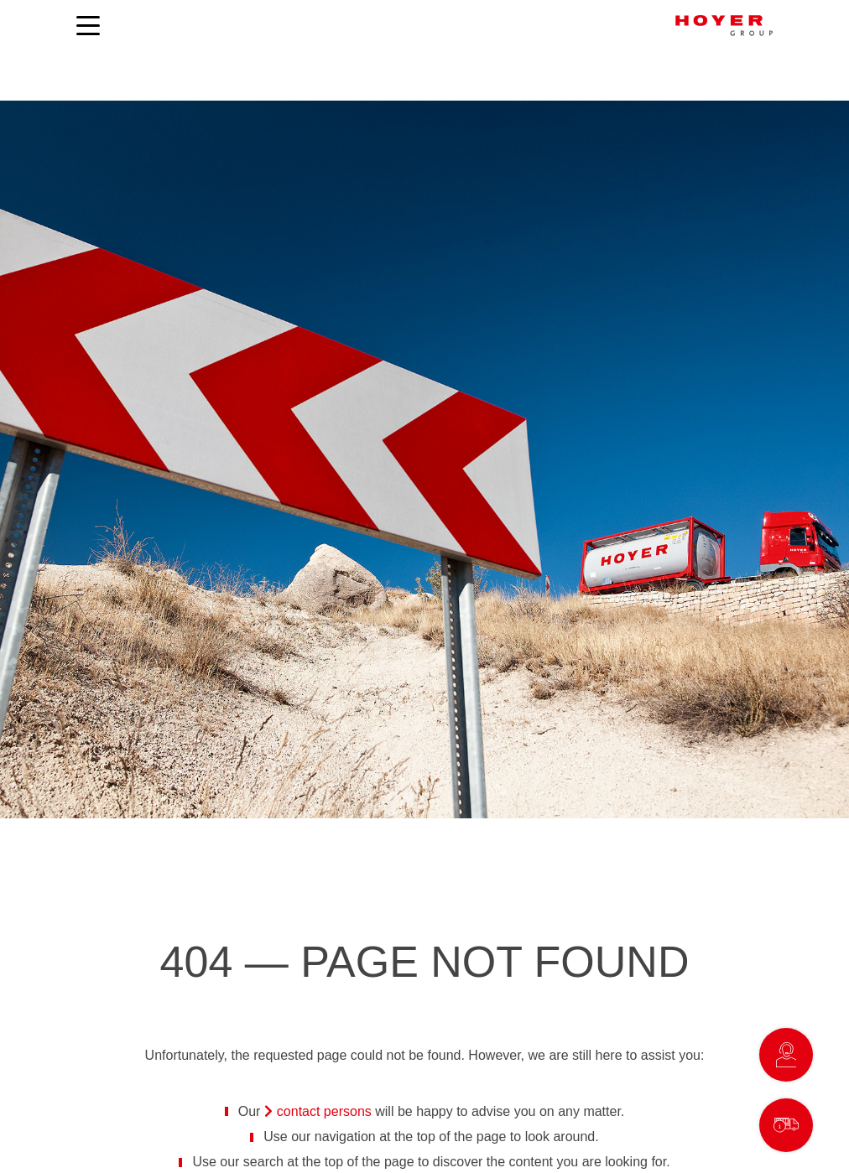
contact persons (324, 1111)
